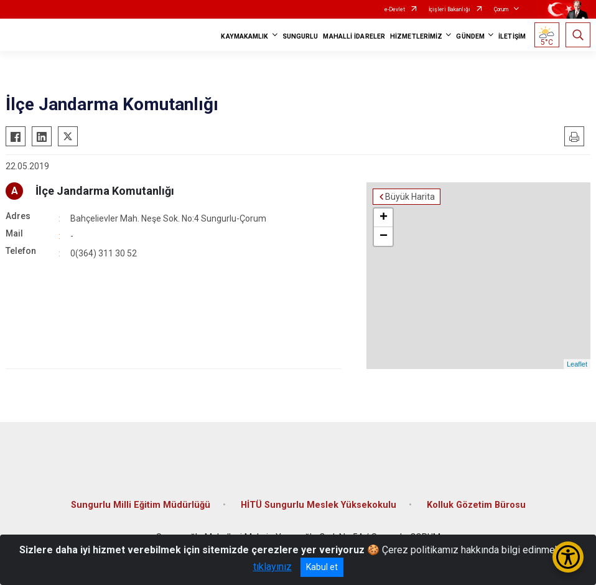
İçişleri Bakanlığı (449, 9)
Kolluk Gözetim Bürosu (476, 505)
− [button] (383, 236)
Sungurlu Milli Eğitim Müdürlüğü (140, 505)
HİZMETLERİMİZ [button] (416, 36)
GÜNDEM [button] (470, 36)
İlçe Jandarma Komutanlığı (104, 190)
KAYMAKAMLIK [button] (244, 36)
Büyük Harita (410, 197)
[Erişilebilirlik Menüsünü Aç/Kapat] (568, 557)
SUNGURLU (300, 36)
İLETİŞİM (512, 36)
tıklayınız (272, 567)
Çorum (501, 9)
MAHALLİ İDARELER (354, 36)
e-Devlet (394, 9)
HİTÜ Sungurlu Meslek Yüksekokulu (318, 505)
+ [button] (383, 217)
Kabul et (322, 567)
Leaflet (577, 364)
